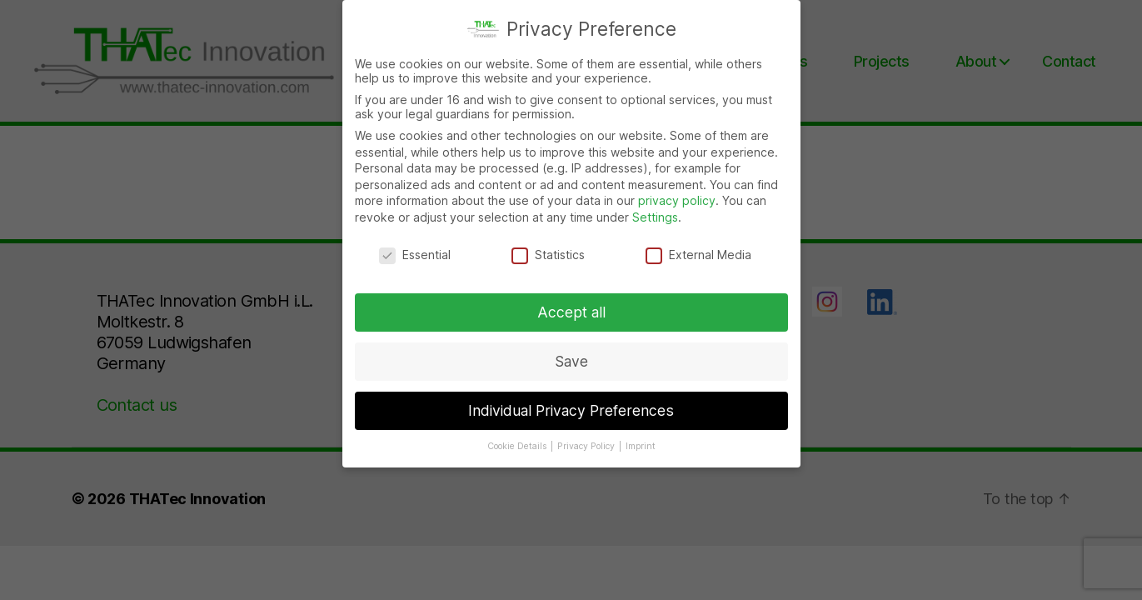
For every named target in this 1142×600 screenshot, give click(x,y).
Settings (655, 217)
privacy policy (677, 200)
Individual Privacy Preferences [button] (571, 410)
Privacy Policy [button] (587, 446)
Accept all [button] (571, 312)
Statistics (548, 255)
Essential (415, 255)
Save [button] (571, 361)
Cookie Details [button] (518, 446)
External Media (698, 255)
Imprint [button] (641, 446)
